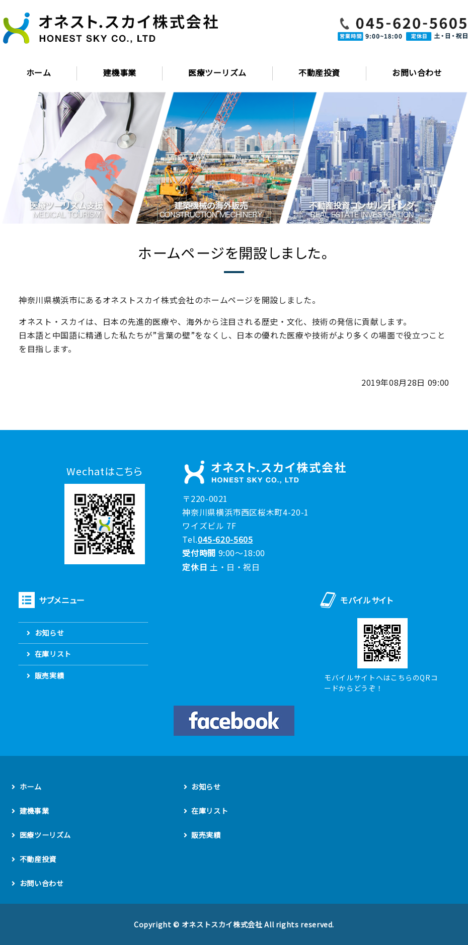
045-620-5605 (225, 539)
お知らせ (49, 633)
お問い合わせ (42, 883)
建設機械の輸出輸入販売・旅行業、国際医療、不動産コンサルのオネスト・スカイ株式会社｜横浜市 (110, 29)
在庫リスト (53, 654)
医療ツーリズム (217, 72)
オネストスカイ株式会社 (222, 924)
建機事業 (119, 72)
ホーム (38, 72)
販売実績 (49, 675)
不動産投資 (319, 72)
